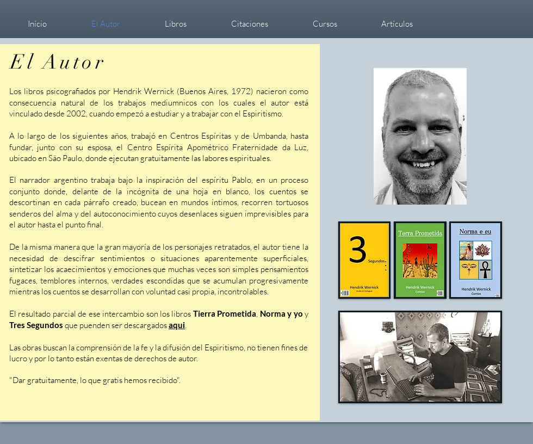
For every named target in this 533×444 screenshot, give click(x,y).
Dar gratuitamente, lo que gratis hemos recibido (95, 380)
